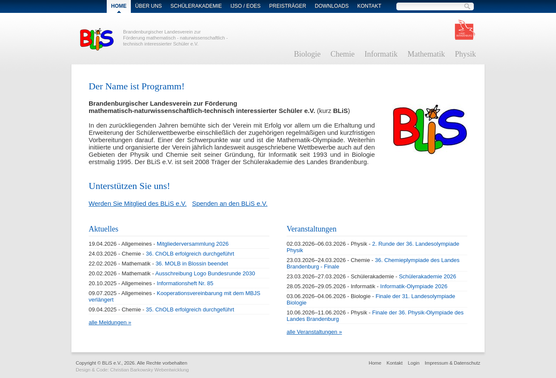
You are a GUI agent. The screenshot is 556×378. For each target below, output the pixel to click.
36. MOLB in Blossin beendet (191, 263)
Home (375, 363)
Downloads (332, 6)
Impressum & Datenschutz (452, 363)
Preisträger (287, 6)
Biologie (307, 54)
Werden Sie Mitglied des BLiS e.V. (138, 203)
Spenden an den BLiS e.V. (229, 203)
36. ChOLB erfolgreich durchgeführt (190, 253)
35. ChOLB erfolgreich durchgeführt (190, 309)
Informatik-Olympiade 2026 (414, 286)
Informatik (381, 54)
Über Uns (148, 6)
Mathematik (426, 54)
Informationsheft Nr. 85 (185, 283)
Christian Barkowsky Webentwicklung (149, 369)
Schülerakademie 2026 (427, 276)
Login (414, 363)
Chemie (343, 54)
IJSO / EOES (245, 6)
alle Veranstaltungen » (314, 332)
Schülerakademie (196, 6)
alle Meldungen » (110, 322)
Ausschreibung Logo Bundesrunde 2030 (205, 273)
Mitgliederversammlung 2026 (193, 244)
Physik (465, 54)
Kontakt (369, 6)
